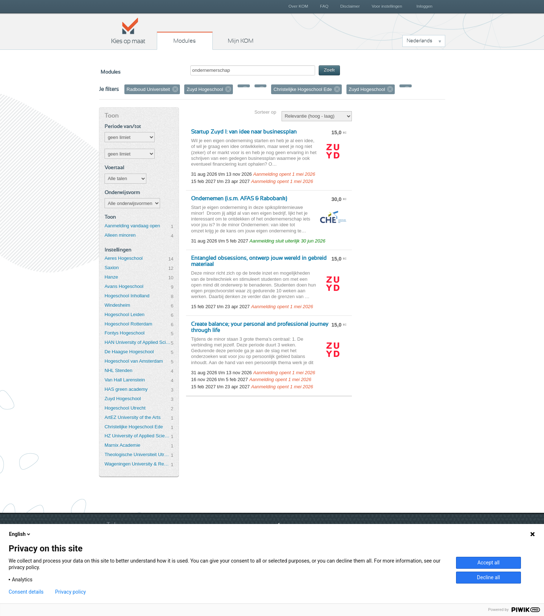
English (20, 534)
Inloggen (424, 6)
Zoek (329, 70)
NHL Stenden (118, 370)
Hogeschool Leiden (125, 314)
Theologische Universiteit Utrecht (138, 454)
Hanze (111, 277)
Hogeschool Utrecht (125, 408)
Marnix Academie (122, 445)
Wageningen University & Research (138, 464)
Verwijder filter (175, 89)
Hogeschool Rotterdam (128, 324)
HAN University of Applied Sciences (138, 342)
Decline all (488, 577)
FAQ (324, 6)
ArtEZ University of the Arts (132, 417)
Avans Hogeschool (124, 286)
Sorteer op (265, 112)
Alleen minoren (120, 235)
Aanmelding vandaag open (132, 225)
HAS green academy (126, 389)
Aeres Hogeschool (124, 258)
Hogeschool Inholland (127, 295)
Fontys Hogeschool (125, 333)
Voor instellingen (387, 6)
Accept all (488, 562)
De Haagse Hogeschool (129, 351)
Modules (184, 41)
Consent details (26, 592)
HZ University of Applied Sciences (138, 435)
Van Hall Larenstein (125, 380)
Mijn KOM (240, 41)
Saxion (112, 267)
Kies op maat (128, 31)
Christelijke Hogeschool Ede (134, 426)
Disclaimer (350, 6)
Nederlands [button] (419, 40)
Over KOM (298, 6)
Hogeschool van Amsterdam (134, 361)
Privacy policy (70, 592)
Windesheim (117, 305)
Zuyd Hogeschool (123, 398)
